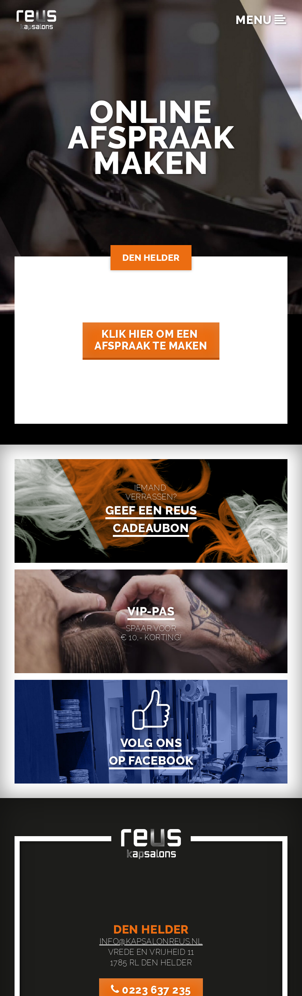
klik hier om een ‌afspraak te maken (151, 340)
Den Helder (151, 258)
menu (261, 20)
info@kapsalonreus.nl (151, 940)
